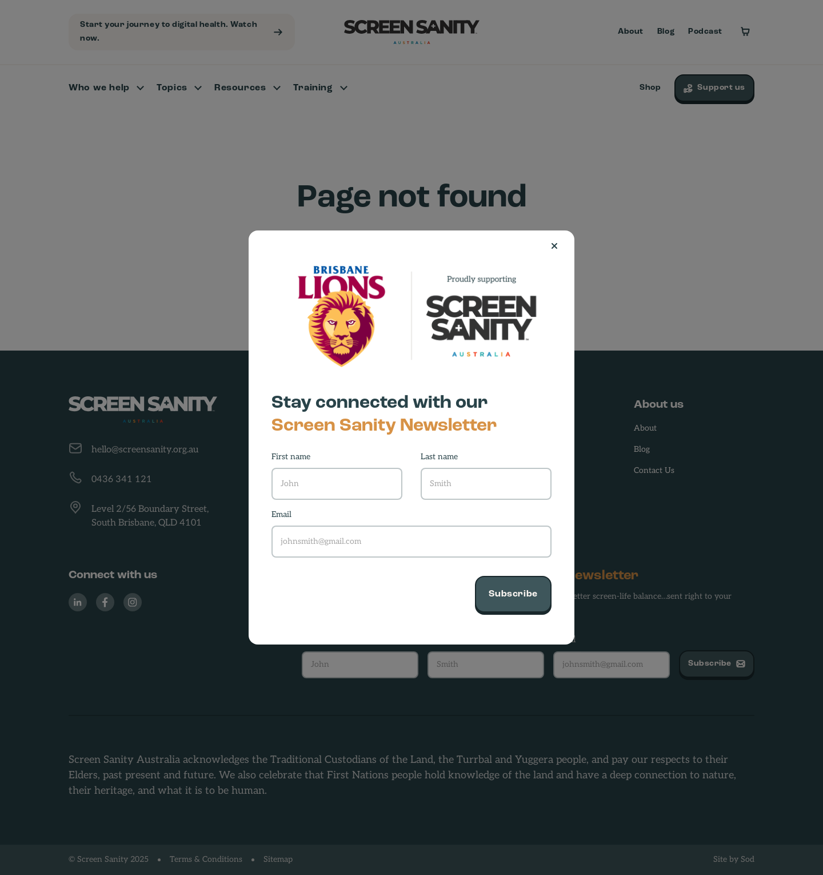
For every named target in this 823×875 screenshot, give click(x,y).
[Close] (559, 246)
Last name (439, 457)
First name (290, 457)
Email (281, 515)
